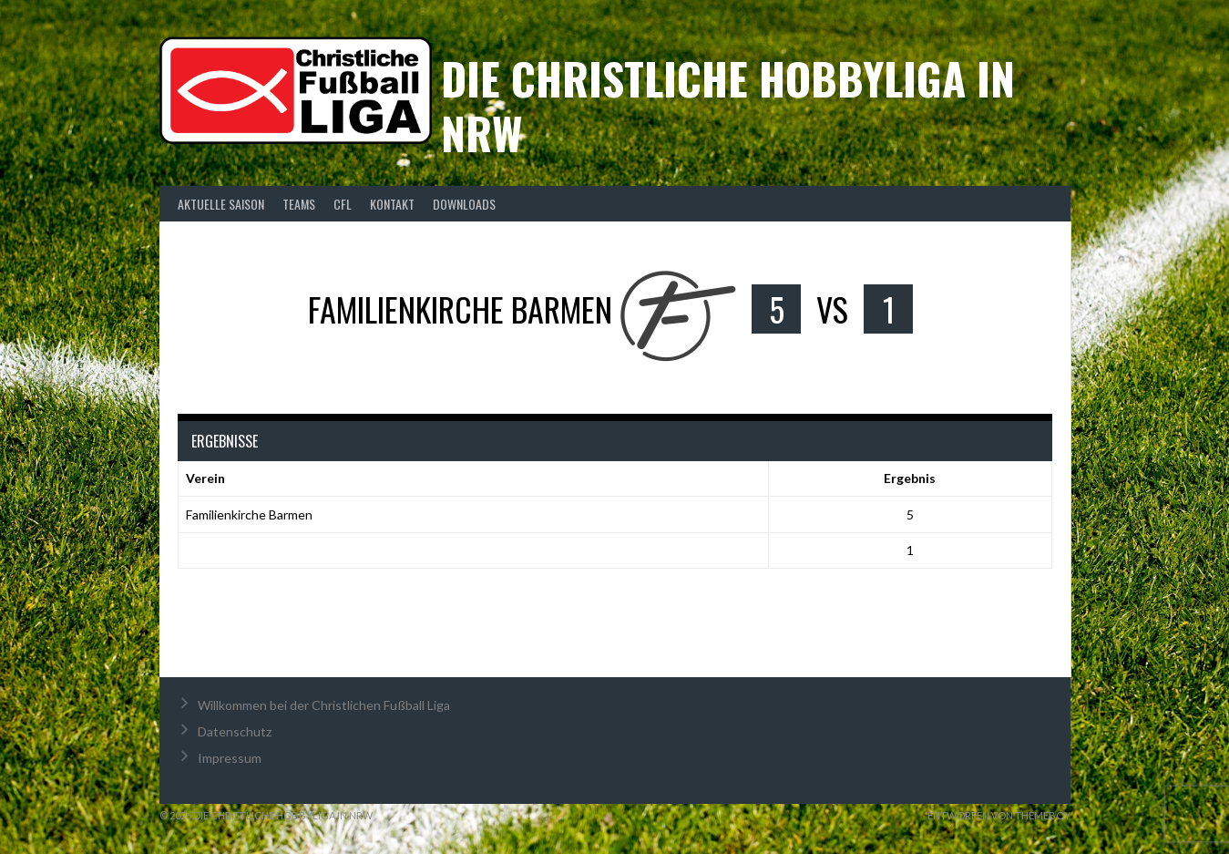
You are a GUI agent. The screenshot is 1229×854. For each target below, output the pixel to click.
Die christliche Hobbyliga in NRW (728, 105)
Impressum (229, 758)
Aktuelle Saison (221, 203)
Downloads (464, 203)
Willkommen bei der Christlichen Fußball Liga (324, 705)
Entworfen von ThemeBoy (998, 815)
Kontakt (392, 203)
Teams (298, 203)
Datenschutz (234, 731)
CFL (342, 203)
